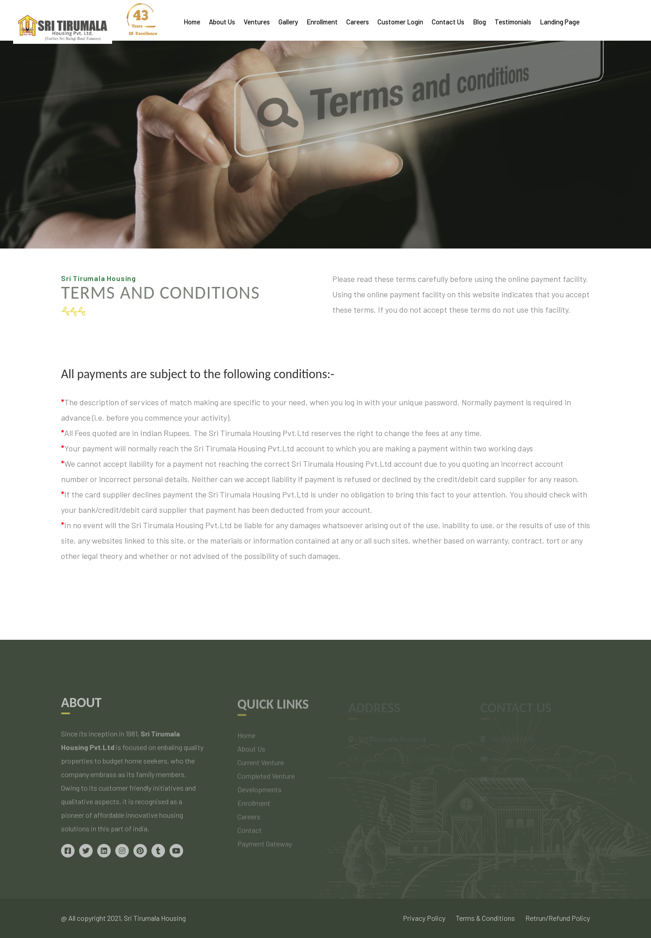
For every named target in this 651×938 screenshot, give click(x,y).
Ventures (257, 22)
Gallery (288, 22)
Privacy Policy (424, 918)
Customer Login (400, 22)
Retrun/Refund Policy (557, 918)
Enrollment (322, 22)
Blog (479, 22)
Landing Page (560, 22)
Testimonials (513, 22)
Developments (259, 793)
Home (192, 22)
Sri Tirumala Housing (155, 918)
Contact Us (448, 22)
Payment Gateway (264, 847)
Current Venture (260, 766)
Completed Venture (266, 779)
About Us (222, 22)
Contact (249, 834)
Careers (357, 22)
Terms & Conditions (485, 918)
